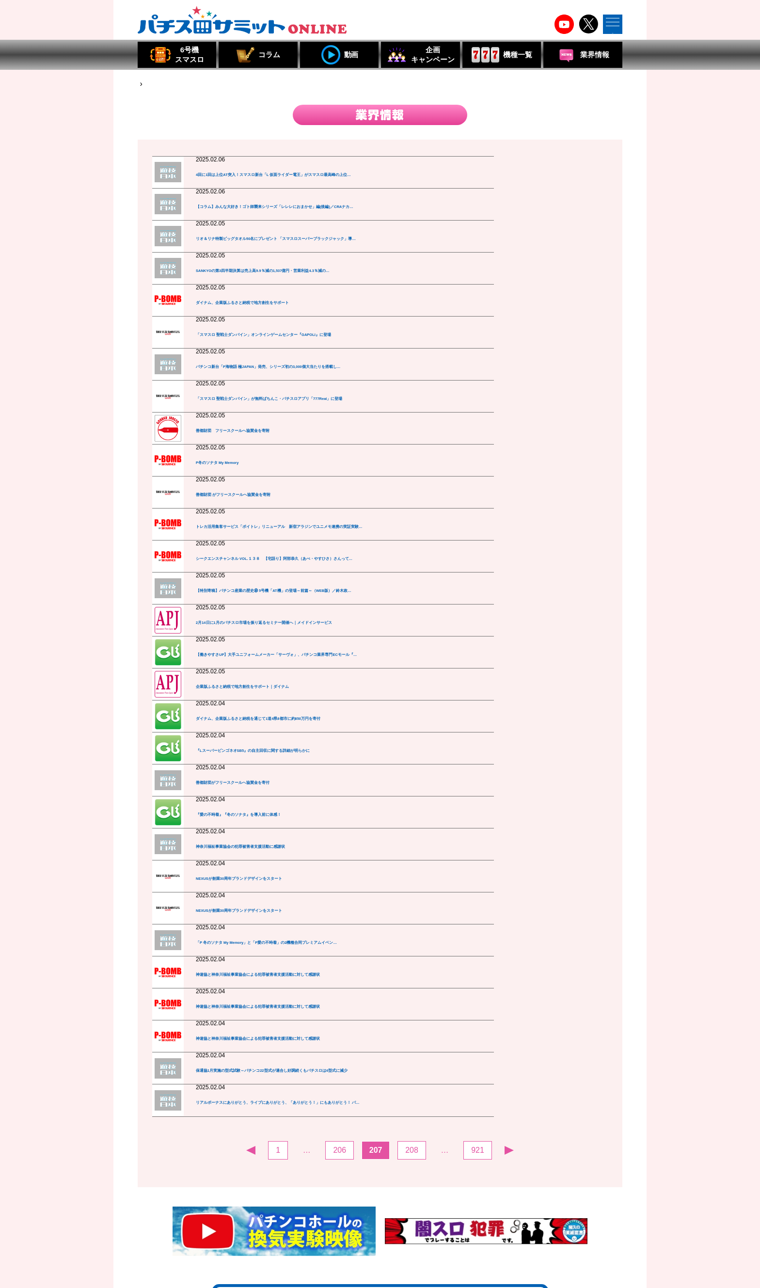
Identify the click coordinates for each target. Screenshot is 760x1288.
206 (339, 964)
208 (411, 964)
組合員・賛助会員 (286, 1240)
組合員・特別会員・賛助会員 (475, 1240)
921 (477, 964)
